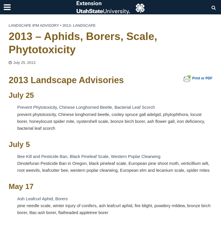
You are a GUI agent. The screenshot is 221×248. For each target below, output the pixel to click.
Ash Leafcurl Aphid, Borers (42, 199)
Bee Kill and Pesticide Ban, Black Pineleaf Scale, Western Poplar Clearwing (89, 156)
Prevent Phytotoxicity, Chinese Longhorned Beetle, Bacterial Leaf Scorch (86, 107)
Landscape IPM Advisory (34, 25)
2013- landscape (79, 25)
